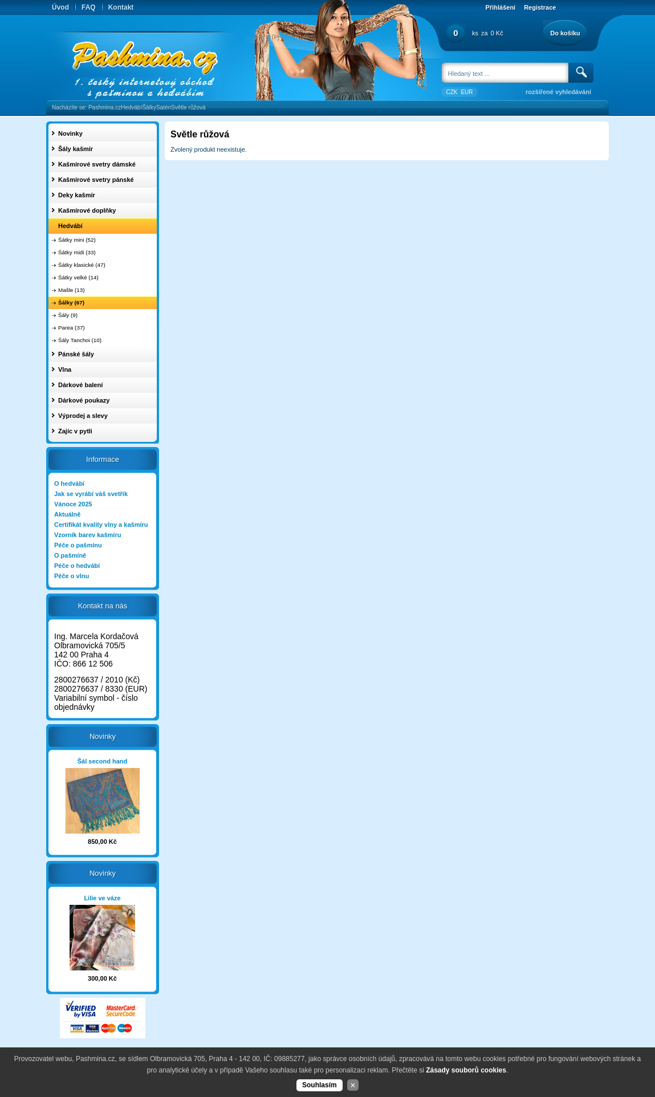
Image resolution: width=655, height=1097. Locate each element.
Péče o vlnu (71, 575)
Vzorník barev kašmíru (87, 534)
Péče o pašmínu (78, 545)
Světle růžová (188, 107)
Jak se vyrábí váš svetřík (91, 493)
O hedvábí (69, 483)
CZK (451, 92)
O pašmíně (70, 555)
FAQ (89, 7)
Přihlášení (501, 7)
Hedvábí (131, 107)
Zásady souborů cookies (466, 1070)
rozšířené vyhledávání (558, 91)
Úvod (60, 7)
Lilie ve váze (102, 898)
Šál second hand (102, 761)
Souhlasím (319, 1085)
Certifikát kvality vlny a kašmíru (101, 524)
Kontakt (121, 7)
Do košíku (565, 33)
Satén (163, 107)
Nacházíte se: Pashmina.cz (86, 107)
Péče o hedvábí (77, 565)
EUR (467, 92)
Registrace (540, 7)
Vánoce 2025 (73, 504)
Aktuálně (67, 514)
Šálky (149, 107)
